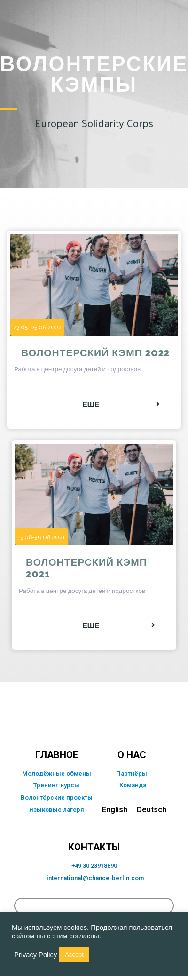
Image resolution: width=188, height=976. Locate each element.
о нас (132, 754)
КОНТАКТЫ (94, 847)
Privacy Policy (35, 955)
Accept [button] (74, 954)
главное (56, 754)
